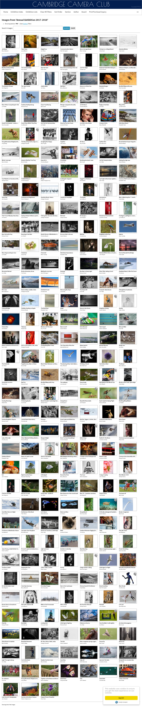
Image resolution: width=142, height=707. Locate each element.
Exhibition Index (17, 12)
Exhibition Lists (31, 12)
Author (76, 12)
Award (84, 12)
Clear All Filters (46, 12)
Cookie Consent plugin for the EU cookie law (121, 702)
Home (5, 12)
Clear (73, 28)
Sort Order (58, 12)
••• (137, 12)
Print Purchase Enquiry (97, 12)
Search (66, 28)
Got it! (121, 698)
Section (68, 12)
